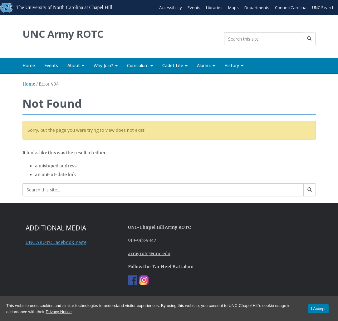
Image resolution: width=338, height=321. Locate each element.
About (75, 65)
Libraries (214, 7)
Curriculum (140, 65)
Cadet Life (175, 65)
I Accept (318, 308)
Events (194, 7)
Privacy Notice (58, 311)
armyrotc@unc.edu (149, 253)
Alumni (206, 65)
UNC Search (323, 7)
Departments (256, 7)
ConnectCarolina (290, 7)
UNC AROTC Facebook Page (56, 242)
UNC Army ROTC (62, 34)
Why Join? (106, 65)
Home (28, 65)
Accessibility (170, 7)
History (233, 65)
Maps (233, 7)
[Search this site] (263, 38)
